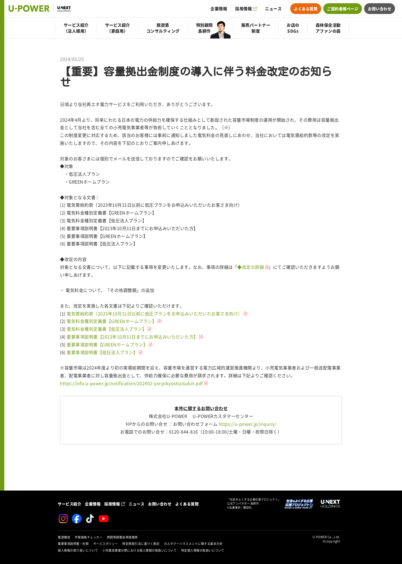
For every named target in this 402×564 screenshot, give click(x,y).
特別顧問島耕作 (204, 28)
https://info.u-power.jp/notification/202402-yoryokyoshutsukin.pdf (131, 383)
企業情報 (218, 9)
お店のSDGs (293, 28)
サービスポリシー (105, 543)
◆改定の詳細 (250, 267)
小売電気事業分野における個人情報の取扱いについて (139, 550)
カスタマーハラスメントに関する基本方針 (193, 543)
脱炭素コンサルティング (163, 28)
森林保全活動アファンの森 (328, 28)
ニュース (273, 9)
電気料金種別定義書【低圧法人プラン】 (106, 329)
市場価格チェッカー (89, 537)
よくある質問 (305, 8)
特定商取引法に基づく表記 (140, 543)
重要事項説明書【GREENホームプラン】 (107, 345)
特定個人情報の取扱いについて (202, 550)
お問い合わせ (379, 8)
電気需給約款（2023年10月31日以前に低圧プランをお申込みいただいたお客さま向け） (154, 314)
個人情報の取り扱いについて (78, 550)
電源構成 (64, 537)
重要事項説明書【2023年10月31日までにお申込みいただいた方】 (132, 337)
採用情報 (243, 9)
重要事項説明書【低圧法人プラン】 (102, 352)
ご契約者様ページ (342, 8)
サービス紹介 (69, 503)
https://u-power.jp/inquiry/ (248, 424)
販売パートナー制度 (256, 28)
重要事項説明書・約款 (73, 543)
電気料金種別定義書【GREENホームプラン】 (111, 321)
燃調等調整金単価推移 (122, 537)
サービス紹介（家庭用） (117, 28)
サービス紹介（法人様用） (76, 28)
